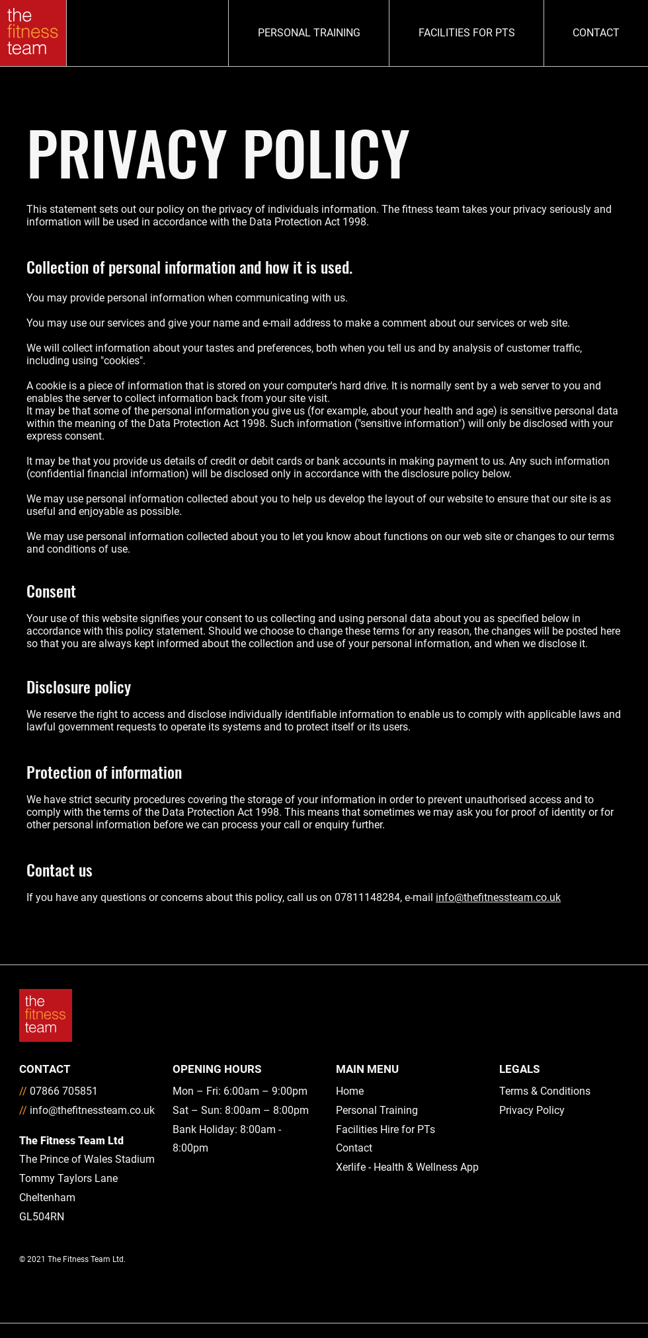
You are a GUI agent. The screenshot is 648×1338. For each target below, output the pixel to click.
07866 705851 (64, 1091)
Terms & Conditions (544, 1091)
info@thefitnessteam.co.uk (498, 897)
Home (350, 1091)
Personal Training (377, 1110)
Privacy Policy (532, 1110)
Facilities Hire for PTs (385, 1129)
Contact (354, 1148)
